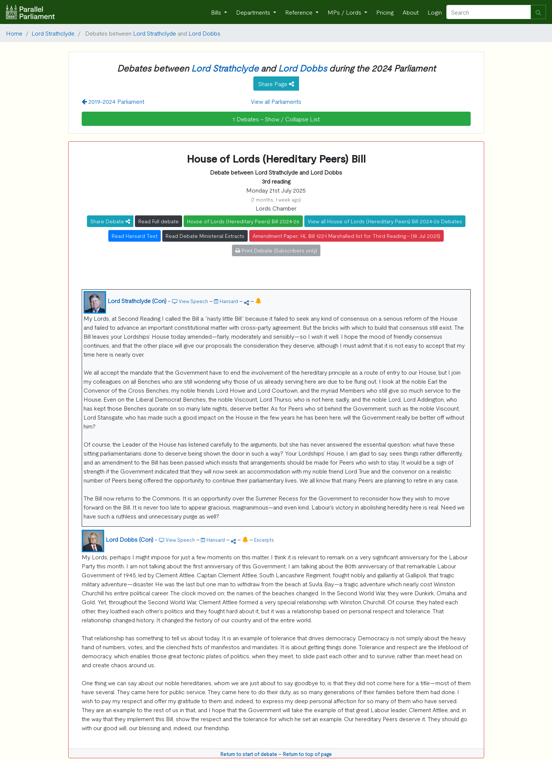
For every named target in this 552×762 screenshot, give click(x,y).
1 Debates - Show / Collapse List (276, 119)
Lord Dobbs (204, 33)
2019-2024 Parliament (113, 101)
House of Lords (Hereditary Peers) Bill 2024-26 (243, 221)
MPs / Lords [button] (345, 12)
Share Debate (110, 221)
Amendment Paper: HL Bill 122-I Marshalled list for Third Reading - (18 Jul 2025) (346, 235)
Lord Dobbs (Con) (129, 539)
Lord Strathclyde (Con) (137, 300)
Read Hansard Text (134, 235)
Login (435, 12)
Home (14, 33)
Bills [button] (217, 12)
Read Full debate (158, 221)
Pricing (384, 12)
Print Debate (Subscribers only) (276, 250)
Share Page (276, 83)
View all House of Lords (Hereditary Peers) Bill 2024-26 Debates (385, 221)
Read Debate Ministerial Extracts (205, 235)
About (410, 12)
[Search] (488, 12)
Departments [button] (254, 12)
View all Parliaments (276, 101)
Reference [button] (299, 12)
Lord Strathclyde (53, 33)
